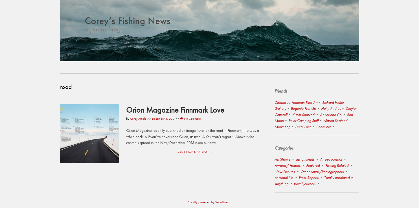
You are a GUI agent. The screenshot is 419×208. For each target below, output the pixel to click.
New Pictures (285, 171)
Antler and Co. (331, 114)
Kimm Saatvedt (303, 114)
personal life (284, 177)
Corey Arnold (138, 119)
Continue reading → (194, 152)
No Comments (190, 119)
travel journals (304, 183)
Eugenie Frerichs (303, 108)
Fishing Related (336, 165)
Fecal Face (303, 126)
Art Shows (282, 159)
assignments (305, 159)
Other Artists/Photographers (322, 171)
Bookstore (323, 126)
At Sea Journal (331, 159)
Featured (313, 165)
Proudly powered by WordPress (208, 202)
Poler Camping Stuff (304, 120)
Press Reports (309, 177)
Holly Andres (331, 108)
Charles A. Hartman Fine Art (296, 102)
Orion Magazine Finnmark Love (175, 110)
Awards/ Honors (287, 165)
